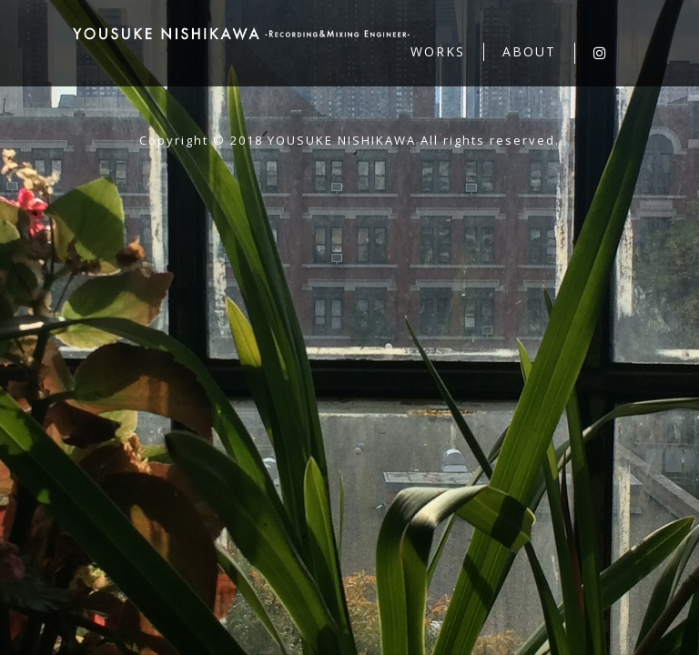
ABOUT (529, 51)
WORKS (437, 51)
